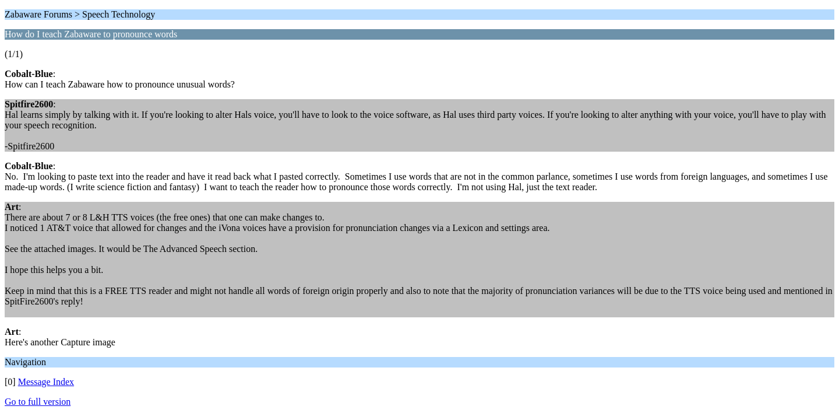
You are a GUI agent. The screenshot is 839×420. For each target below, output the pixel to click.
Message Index (46, 382)
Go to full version (37, 402)
